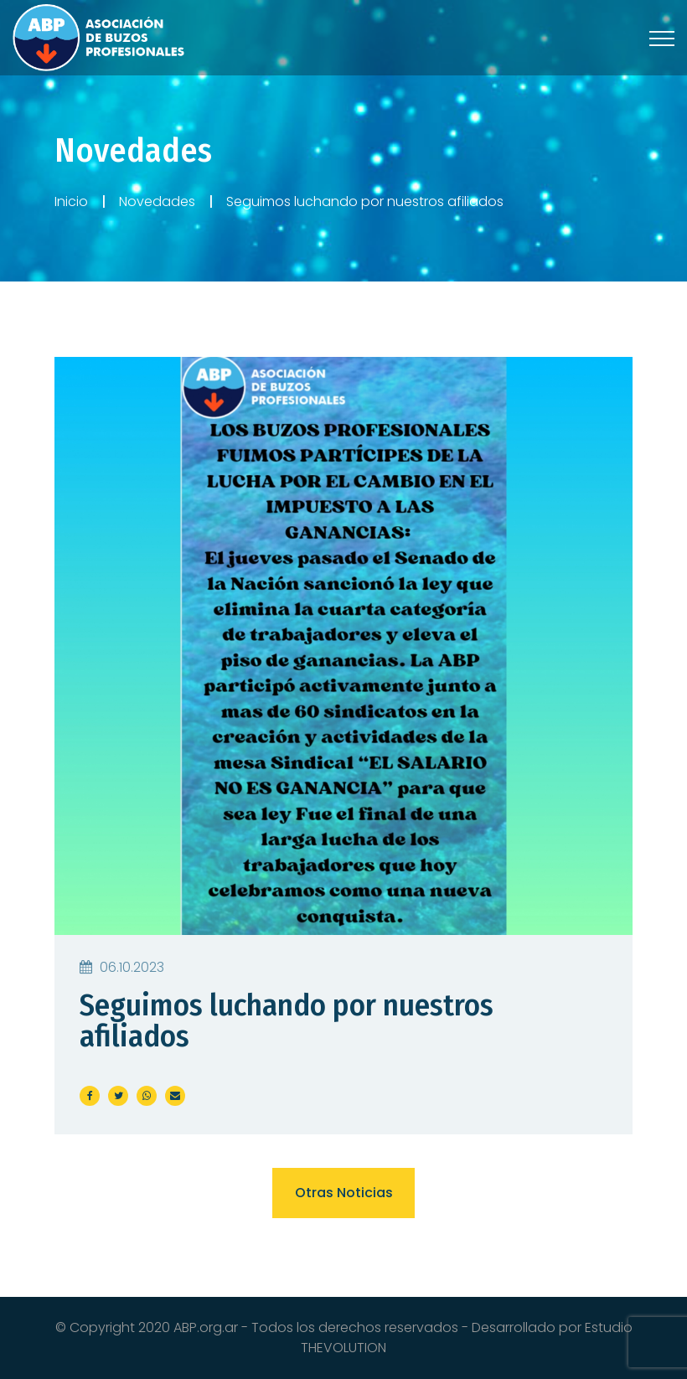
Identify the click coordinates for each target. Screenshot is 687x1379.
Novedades (157, 201)
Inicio (71, 201)
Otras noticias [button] (344, 1192)
